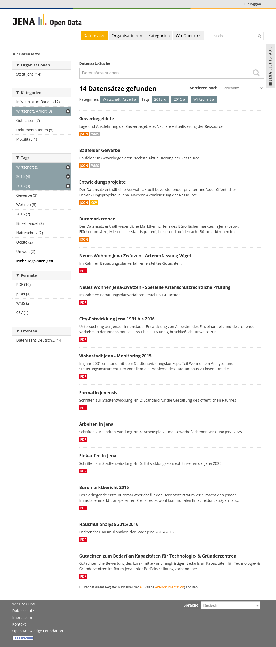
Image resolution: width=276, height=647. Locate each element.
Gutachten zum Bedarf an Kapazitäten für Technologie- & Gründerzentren (157, 556)
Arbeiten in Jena (96, 424)
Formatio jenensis (98, 393)
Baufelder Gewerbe (99, 150)
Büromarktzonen (97, 219)
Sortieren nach (204, 87)
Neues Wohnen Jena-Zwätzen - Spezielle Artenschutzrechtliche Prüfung (155, 287)
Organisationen (126, 36)
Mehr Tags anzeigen (34, 260)
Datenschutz (23, 610)
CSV (94, 202)
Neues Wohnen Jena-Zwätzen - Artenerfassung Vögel (135, 256)
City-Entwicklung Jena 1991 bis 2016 (117, 319)
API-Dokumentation (169, 587)
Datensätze (94, 36)
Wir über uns (188, 36)
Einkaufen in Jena (97, 456)
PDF (83, 271)
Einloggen (252, 4)
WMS (95, 134)
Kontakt (19, 624)
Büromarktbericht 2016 (104, 487)
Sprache (191, 605)
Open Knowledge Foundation (37, 630)
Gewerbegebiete (96, 119)
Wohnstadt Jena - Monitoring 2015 (115, 356)
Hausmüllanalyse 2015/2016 (109, 524)
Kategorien (159, 36)
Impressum (22, 617)
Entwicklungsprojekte (102, 182)
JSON (84, 134)
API (142, 587)
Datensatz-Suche (95, 63)
